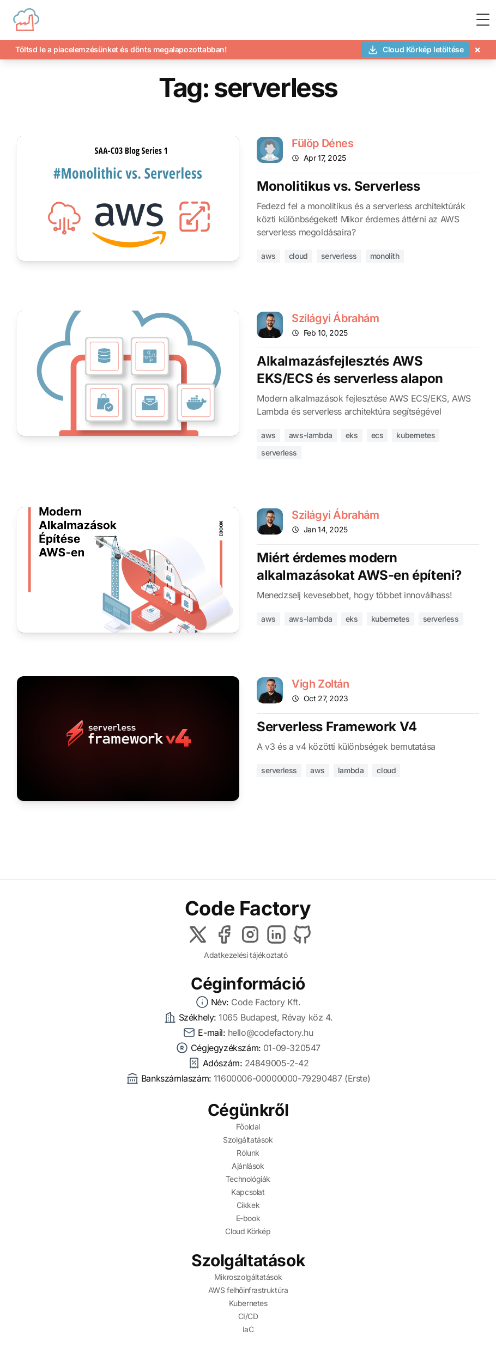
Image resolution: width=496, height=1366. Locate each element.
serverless (339, 255)
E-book (248, 1218)
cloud (298, 255)
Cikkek (248, 1205)
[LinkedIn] (276, 934)
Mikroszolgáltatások (248, 1277)
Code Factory (248, 908)
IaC (248, 1329)
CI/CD (248, 1316)
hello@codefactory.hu (270, 1032)
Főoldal (248, 1126)
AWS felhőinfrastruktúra (248, 1290)
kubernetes (415, 435)
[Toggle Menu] (483, 20)
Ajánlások (248, 1165)
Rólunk (248, 1152)
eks (352, 435)
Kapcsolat (247, 1192)
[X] (198, 934)
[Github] (302, 934)
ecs (377, 435)
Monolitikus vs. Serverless (338, 186)
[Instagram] (250, 934)
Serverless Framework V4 (337, 726)
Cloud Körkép (247, 1231)
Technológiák (248, 1178)
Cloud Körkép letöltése (415, 49)
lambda (351, 770)
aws (268, 255)
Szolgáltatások (248, 1139)
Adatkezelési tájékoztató (245, 955)
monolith (385, 255)
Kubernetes (248, 1303)
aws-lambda (310, 435)
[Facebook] (224, 934)
